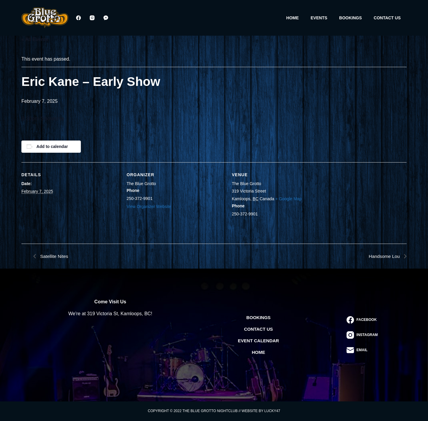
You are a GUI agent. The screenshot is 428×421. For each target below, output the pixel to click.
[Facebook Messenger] (105, 17)
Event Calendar (258, 340)
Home (292, 17)
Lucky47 (272, 411)
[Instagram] (92, 17)
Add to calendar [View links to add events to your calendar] (52, 146)
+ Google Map (288, 198)
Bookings (350, 17)
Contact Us (387, 17)
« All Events (34, 39)
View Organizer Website (149, 206)
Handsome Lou (384, 255)
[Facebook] (78, 17)
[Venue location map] (368, 203)
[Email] (362, 350)
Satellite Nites (54, 255)
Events (319, 17)
